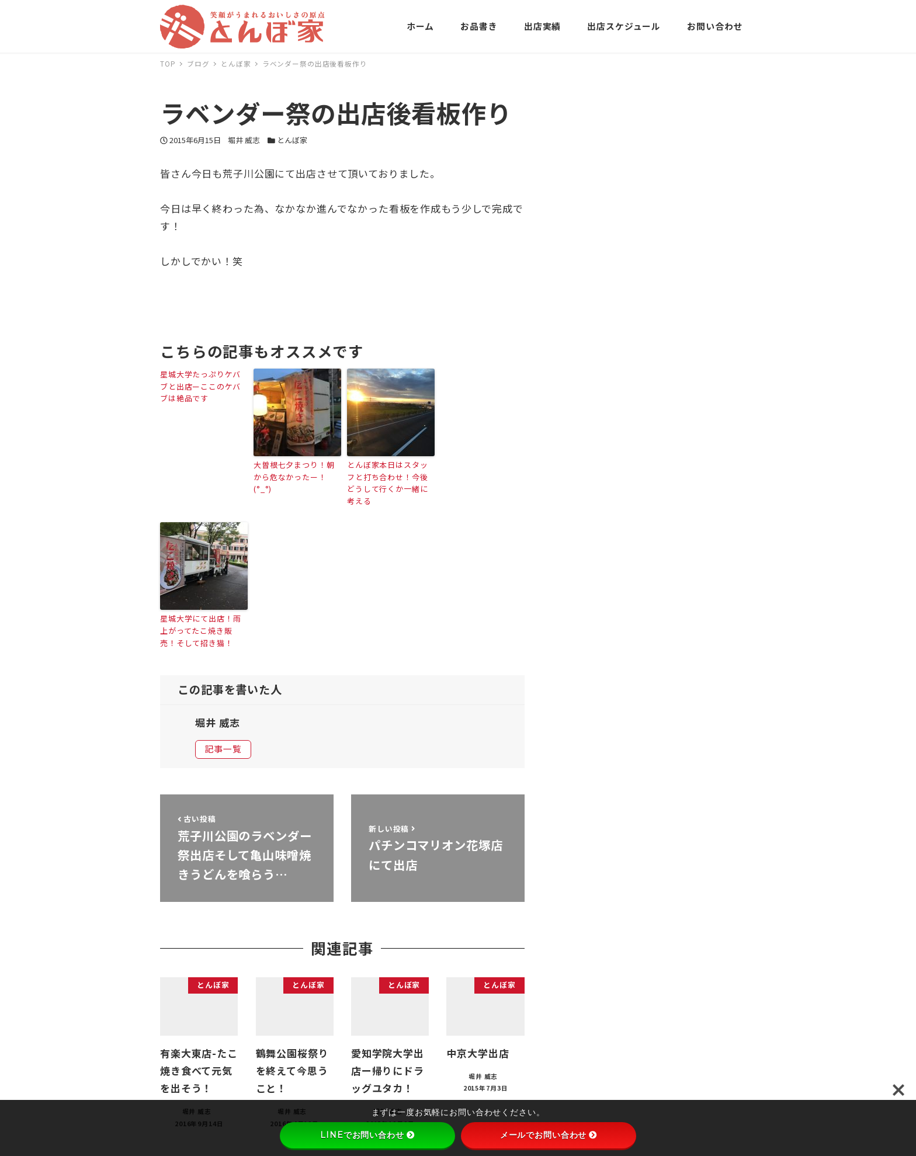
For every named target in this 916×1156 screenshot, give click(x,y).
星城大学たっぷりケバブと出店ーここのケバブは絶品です (200, 386)
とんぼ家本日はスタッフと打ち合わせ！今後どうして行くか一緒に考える (387, 482)
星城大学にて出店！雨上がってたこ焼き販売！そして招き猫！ (200, 630)
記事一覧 (222, 748)
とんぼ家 (292, 139)
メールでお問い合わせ (549, 1135)
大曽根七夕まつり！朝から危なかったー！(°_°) (294, 477)
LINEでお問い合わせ (367, 1135)
